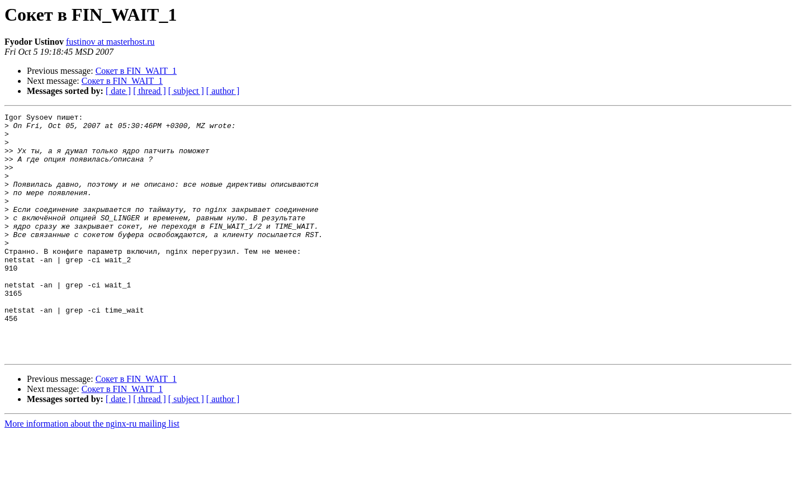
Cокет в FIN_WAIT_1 (136, 70)
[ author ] (223, 91)
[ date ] (118, 91)
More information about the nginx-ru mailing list (91, 472)
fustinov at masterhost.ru (110, 41)
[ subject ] (186, 91)
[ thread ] (149, 91)
